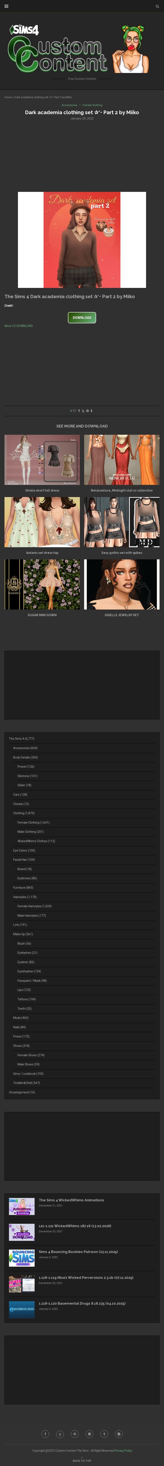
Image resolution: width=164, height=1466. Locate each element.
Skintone (27, 776)
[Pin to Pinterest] (87, 411)
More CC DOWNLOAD (18, 326)
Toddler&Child (26, 1083)
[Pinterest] (75, 1434)
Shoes (21, 1045)
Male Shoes (29, 1064)
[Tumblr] (104, 1434)
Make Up (23, 934)
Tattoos (27, 999)
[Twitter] (60, 1434)
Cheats (21, 804)
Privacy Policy (123, 1450)
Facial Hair (24, 859)
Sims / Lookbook (28, 1073)
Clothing (24, 813)
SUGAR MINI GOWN (42, 615)
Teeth (25, 1008)
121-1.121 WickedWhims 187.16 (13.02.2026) (75, 1226)
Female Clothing (34, 822)
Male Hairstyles (32, 915)
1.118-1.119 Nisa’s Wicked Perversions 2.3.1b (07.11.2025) (86, 1278)
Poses (21, 1036)
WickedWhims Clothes (36, 841)
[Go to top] (82, 1460)
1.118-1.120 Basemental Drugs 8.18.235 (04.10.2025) (82, 1303)
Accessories (25, 748)
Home (8, 97)
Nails (19, 1027)
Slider (24, 785)
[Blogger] (119, 1434)
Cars (20, 794)
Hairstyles (25, 897)
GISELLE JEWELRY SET (122, 615)
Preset (26, 766)
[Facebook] (45, 1434)
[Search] (157, 6)
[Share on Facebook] (79, 411)
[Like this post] (74, 411)
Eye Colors (24, 850)
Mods (21, 1018)
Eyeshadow (29, 971)
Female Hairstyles (35, 906)
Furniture (23, 887)
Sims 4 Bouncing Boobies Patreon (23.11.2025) (78, 1252)
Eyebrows (27, 878)
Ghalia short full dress (42, 490)
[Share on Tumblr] (91, 411)
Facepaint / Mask (32, 980)
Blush (24, 943)
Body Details (25, 757)
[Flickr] (89, 1434)
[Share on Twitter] (83, 411)
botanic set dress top (42, 552)
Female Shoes (31, 1055)
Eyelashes (27, 952)
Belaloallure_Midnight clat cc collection (122, 490)
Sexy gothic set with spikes (121, 552)
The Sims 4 (21, 738)
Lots (20, 924)
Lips (24, 990)
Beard (25, 869)
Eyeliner (26, 962)
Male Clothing (31, 831)
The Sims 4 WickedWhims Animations (71, 1200)
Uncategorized (22, 1092)
